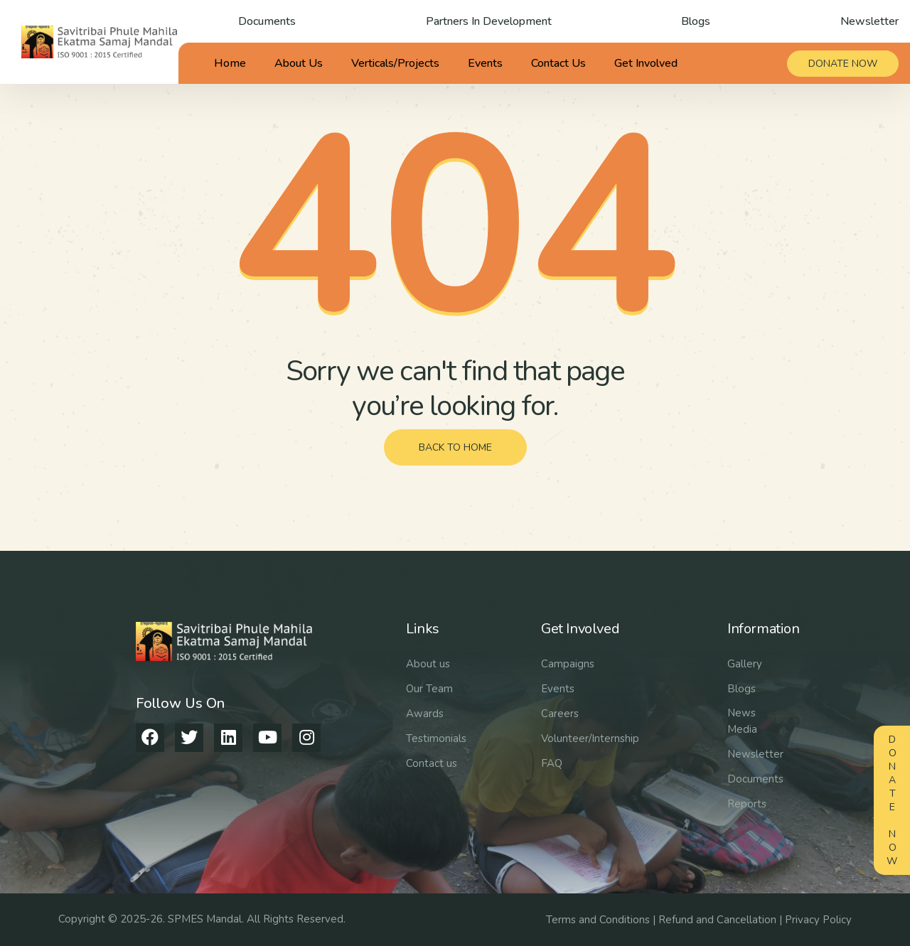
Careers (560, 713)
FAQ (551, 763)
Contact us (431, 763)
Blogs (695, 21)
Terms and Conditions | (602, 920)
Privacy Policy (818, 920)
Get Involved (646, 63)
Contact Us (558, 63)
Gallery (744, 664)
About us (428, 664)
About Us (298, 63)
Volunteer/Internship (590, 738)
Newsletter (869, 21)
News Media (742, 721)
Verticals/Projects (395, 63)
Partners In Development (489, 21)
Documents (267, 21)
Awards (425, 713)
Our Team (429, 689)
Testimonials (436, 738)
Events (485, 63)
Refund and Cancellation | (721, 920)
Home (230, 63)
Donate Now (892, 800)
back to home (455, 447)
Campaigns (567, 664)
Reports (746, 804)
